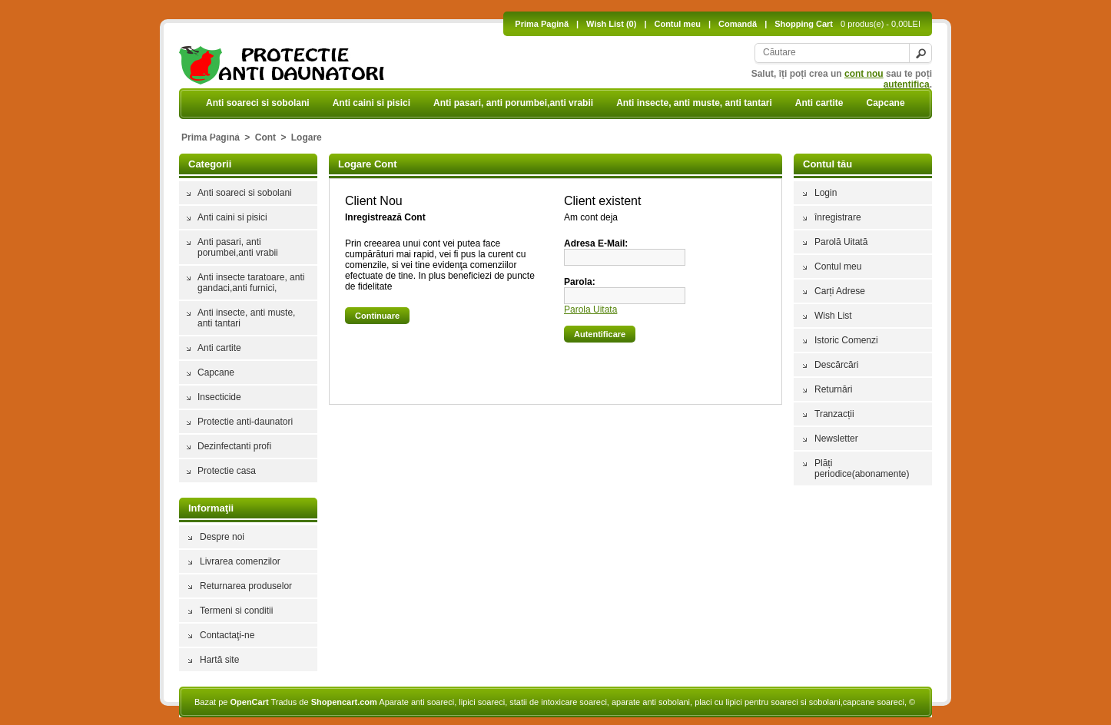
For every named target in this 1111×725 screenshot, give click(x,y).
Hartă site (219, 659)
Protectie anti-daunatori (328, 132)
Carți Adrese (839, 291)
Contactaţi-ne (227, 635)
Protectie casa (226, 470)
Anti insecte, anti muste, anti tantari (694, 103)
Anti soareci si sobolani (258, 103)
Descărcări (836, 364)
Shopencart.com (344, 702)
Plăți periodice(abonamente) (861, 468)
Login (825, 192)
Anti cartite (819, 103)
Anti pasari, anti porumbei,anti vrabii (513, 103)
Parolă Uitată (840, 242)
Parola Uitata (590, 309)
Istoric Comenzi (846, 340)
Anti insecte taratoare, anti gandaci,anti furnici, (250, 282)
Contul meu (677, 23)
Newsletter (836, 438)
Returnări (833, 389)
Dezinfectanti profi (234, 446)
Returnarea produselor (246, 586)
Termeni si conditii (236, 610)
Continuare (377, 315)
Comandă (737, 23)
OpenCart (249, 702)
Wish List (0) (611, 23)
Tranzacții (834, 414)
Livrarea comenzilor (240, 561)
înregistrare (837, 217)
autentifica (907, 84)
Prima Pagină (542, 23)
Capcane (886, 103)
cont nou (864, 73)
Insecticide (230, 132)
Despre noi (222, 536)
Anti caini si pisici (371, 103)
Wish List (833, 315)
